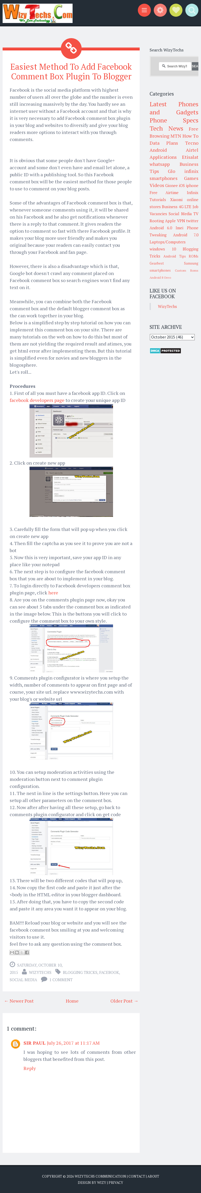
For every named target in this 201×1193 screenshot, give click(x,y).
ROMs (193, 256)
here (53, 592)
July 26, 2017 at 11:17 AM (73, 1043)
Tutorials (158, 199)
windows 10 (163, 249)
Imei (179, 227)
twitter (192, 220)
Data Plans (164, 143)
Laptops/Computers (168, 241)
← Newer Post (19, 1001)
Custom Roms (186, 270)
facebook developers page (37, 400)
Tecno (191, 143)
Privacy (116, 1182)
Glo (171, 171)
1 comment (61, 979)
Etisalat (190, 157)
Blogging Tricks (80, 972)
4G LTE (185, 206)
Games (191, 178)
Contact (136, 1176)
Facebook (109, 972)
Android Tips (174, 256)
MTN (175, 136)
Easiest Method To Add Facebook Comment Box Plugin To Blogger (71, 71)
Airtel (192, 150)
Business (170, 206)
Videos (157, 185)
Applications (163, 157)
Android (158, 150)
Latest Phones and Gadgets (174, 108)
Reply (29, 1068)
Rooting (157, 220)
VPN (181, 220)
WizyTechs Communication (100, 1176)
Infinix (192, 192)
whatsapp (160, 164)
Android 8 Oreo (160, 277)
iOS (182, 185)
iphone (192, 185)
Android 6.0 (161, 227)
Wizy (101, 1182)
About (153, 1176)
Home (72, 1001)
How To (190, 136)
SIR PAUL (34, 1043)
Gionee (171, 185)
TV (195, 213)
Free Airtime (164, 192)
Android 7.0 (185, 234)
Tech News (166, 128)
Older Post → (124, 1001)
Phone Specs (174, 120)
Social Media (23, 979)
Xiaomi (176, 199)
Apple (170, 220)
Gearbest (157, 263)
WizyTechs (40, 972)
